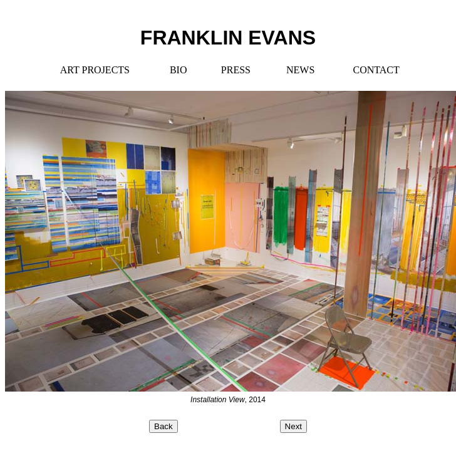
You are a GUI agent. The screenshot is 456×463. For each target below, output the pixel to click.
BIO (178, 70)
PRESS (236, 70)
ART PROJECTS (95, 70)
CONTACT (376, 70)
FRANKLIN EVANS (228, 37)
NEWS (300, 70)
